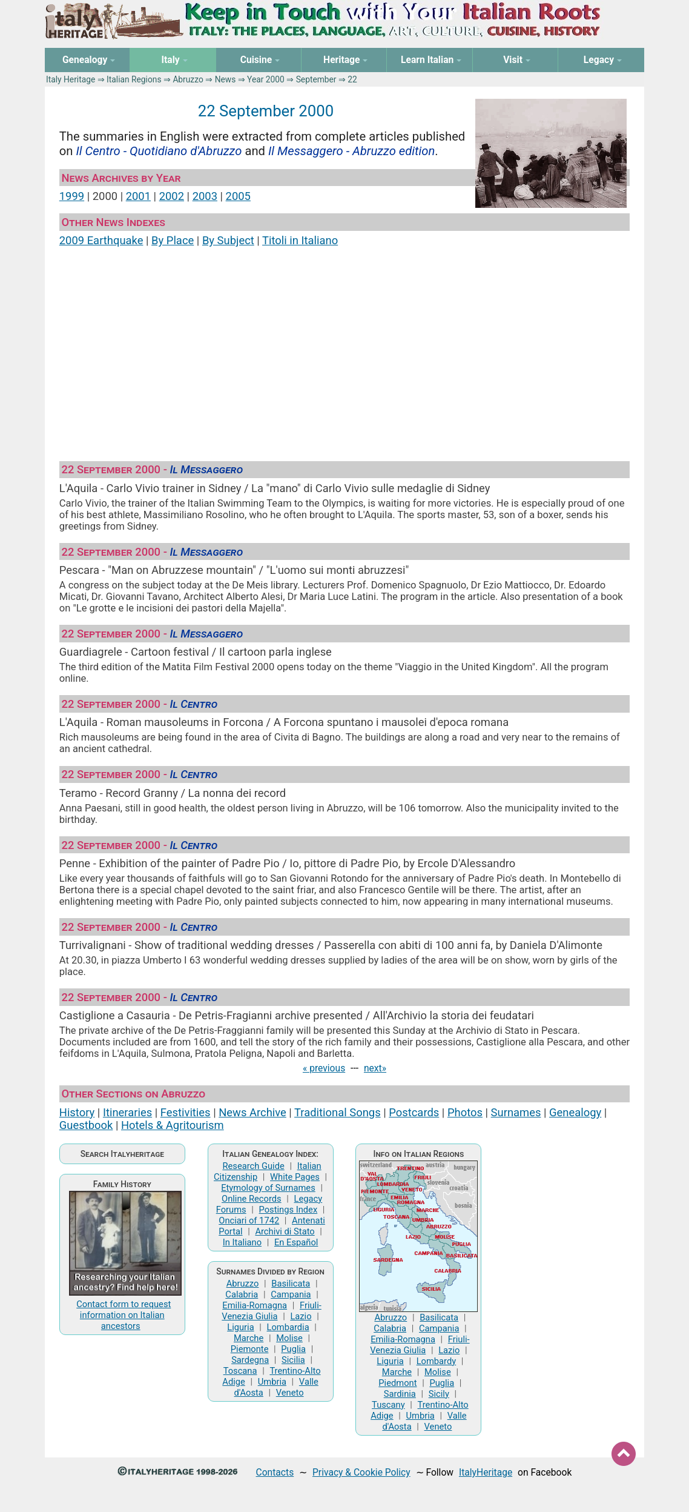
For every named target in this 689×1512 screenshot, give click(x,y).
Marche (248, 1338)
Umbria (272, 1381)
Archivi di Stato (284, 1231)
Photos (465, 1112)
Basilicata (290, 1283)
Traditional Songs (337, 1112)
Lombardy (437, 1361)
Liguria (240, 1327)
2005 (238, 196)
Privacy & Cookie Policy (361, 1472)
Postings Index (288, 1209)
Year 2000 (266, 79)
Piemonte (250, 1349)
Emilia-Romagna (254, 1305)
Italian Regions (134, 79)
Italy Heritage (70, 79)
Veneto (290, 1392)
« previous (324, 1068)
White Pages (295, 1176)
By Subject (228, 240)
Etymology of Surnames (268, 1187)
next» (375, 1068)
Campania (291, 1294)
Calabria (241, 1294)
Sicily (439, 1393)
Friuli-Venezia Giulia (271, 1311)
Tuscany (388, 1404)
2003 (205, 196)
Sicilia (293, 1359)
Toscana (240, 1370)
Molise (289, 1338)
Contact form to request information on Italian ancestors (123, 1315)
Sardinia (400, 1393)
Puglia (293, 1349)
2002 (171, 196)
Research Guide (253, 1166)
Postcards (414, 1112)
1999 (71, 196)
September (316, 79)
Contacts (275, 1472)
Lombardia (288, 1327)
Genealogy (575, 1112)
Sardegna (250, 1359)
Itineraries (127, 1112)
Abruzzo (188, 79)
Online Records (252, 1198)
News (225, 79)
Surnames (516, 1112)
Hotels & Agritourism (172, 1125)
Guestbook (86, 1125)
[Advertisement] (344, 348)
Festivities (185, 1112)
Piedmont (397, 1382)
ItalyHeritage (485, 1472)
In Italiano (242, 1242)
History (77, 1112)
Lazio (300, 1316)
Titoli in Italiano (300, 240)
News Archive (252, 1112)
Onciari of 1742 (249, 1220)
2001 (138, 196)
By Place (172, 240)
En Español (296, 1242)
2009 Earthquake (101, 240)
